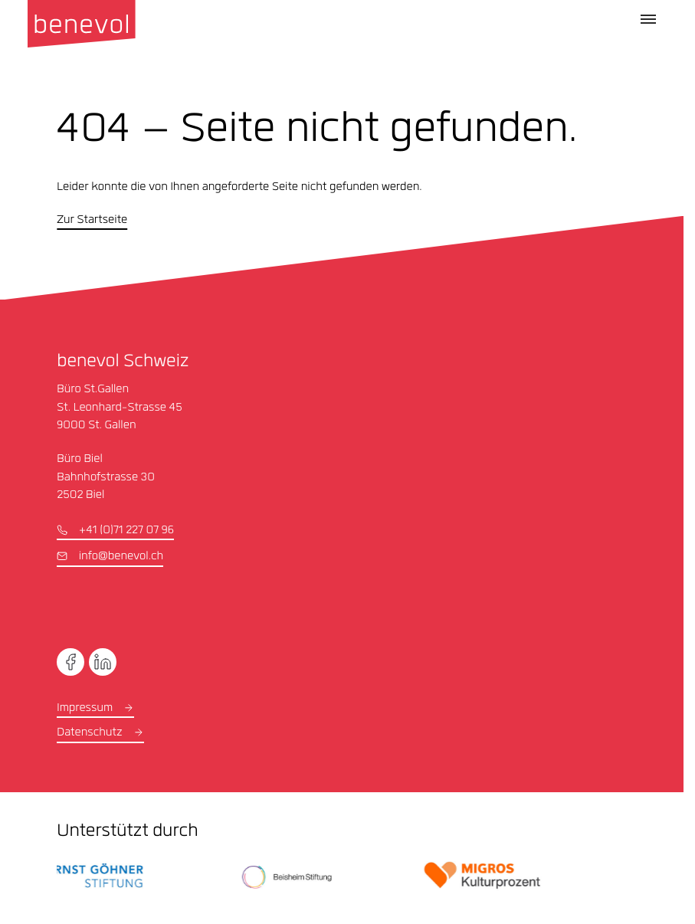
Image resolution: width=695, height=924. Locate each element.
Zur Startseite (92, 220)
